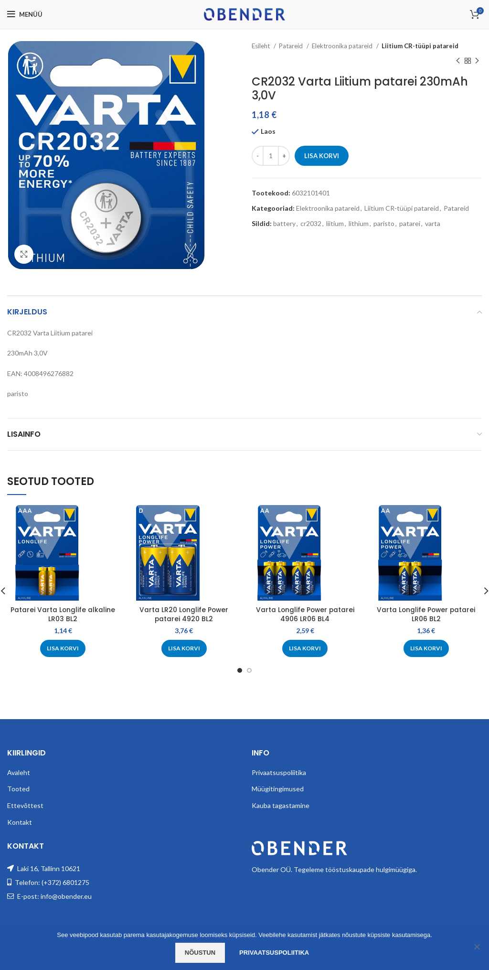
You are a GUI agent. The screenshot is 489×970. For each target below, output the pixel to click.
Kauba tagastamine (280, 805)
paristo (383, 223)
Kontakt (19, 822)
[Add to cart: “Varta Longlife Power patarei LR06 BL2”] (426, 648)
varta (432, 223)
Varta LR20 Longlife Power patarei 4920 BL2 (184, 614)
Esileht (261, 46)
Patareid (291, 46)
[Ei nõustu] (477, 946)
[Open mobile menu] (24, 14)
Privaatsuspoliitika (279, 772)
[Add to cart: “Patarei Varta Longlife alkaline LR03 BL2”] (62, 648)
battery (284, 223)
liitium (335, 223)
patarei (409, 223)
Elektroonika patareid (343, 46)
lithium (359, 223)
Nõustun (200, 952)
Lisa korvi (321, 156)
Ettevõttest (25, 805)
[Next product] (477, 60)
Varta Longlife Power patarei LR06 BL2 (426, 614)
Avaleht (18, 772)
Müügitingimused (278, 789)
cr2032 (310, 223)
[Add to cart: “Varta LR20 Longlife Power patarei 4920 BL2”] (184, 648)
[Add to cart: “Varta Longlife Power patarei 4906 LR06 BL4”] (305, 648)
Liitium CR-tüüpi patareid (420, 46)
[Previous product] (458, 60)
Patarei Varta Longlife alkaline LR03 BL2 (63, 614)
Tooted (18, 789)
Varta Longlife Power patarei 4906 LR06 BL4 (305, 614)
